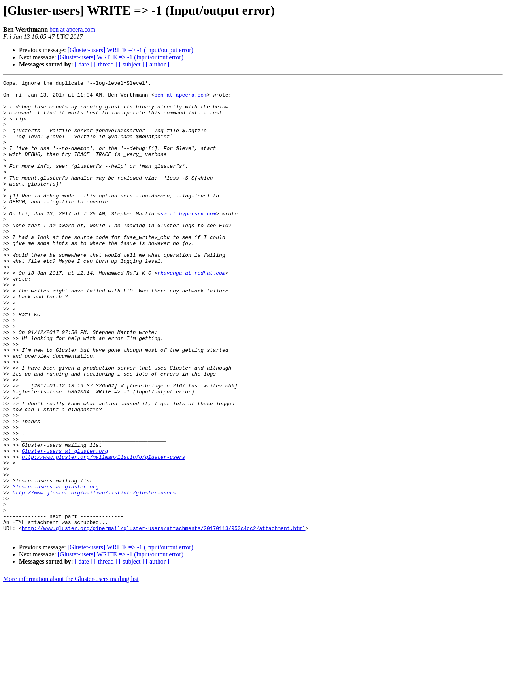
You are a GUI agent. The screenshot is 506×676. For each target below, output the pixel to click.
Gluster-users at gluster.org (65, 525)
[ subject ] (131, 64)
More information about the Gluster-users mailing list (71, 669)
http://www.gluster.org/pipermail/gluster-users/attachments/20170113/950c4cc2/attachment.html (164, 618)
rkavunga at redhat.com (191, 311)
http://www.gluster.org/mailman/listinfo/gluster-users (103, 532)
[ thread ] (105, 64)
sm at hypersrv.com (188, 240)
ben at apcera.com (72, 29)
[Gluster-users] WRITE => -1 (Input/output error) (130, 50)
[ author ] (158, 64)
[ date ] (84, 64)
